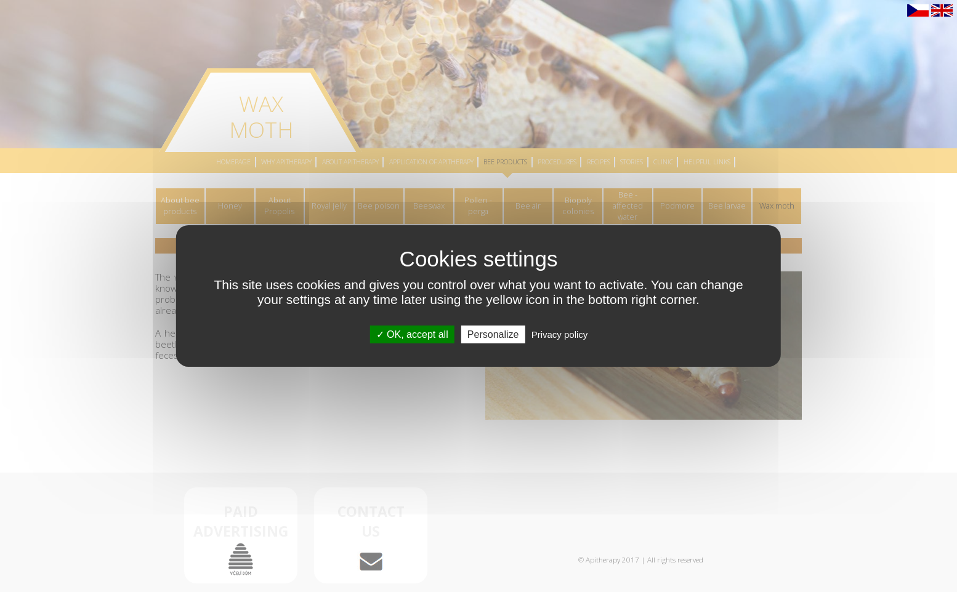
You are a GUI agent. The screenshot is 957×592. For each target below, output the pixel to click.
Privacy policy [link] (559, 334)
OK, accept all (412, 334)
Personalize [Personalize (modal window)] (493, 334)
